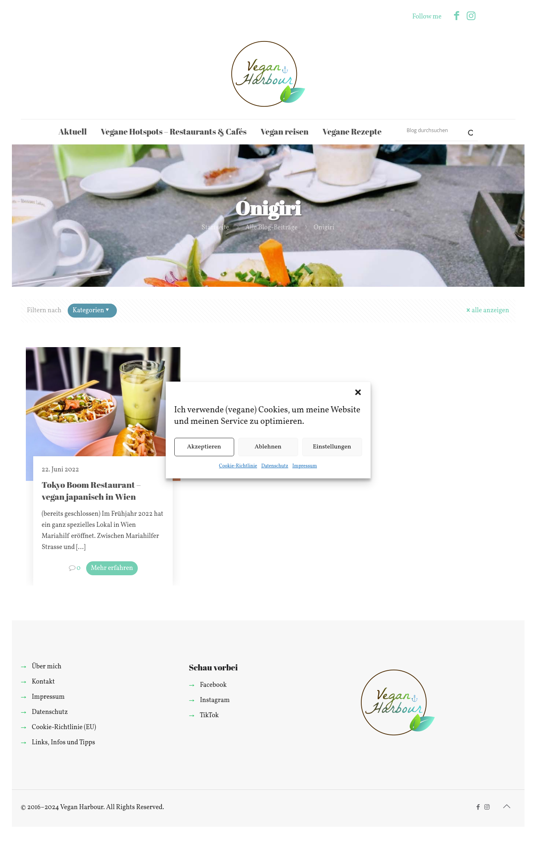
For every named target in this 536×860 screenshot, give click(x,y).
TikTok (209, 715)
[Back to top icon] (506, 807)
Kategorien (92, 310)
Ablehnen (268, 447)
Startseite (215, 227)
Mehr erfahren (112, 568)
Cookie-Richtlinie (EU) (64, 727)
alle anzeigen (487, 310)
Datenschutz (274, 466)
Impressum (304, 466)
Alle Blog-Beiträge (271, 227)
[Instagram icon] (471, 16)
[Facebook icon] (457, 16)
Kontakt (43, 681)
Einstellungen (332, 447)
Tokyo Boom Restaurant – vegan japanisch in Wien (91, 490)
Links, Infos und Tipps (63, 742)
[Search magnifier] (467, 130)
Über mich (46, 666)
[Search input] (433, 130)
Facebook (213, 685)
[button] (358, 392)
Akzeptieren (204, 447)
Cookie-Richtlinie (238, 466)
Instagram (215, 700)
